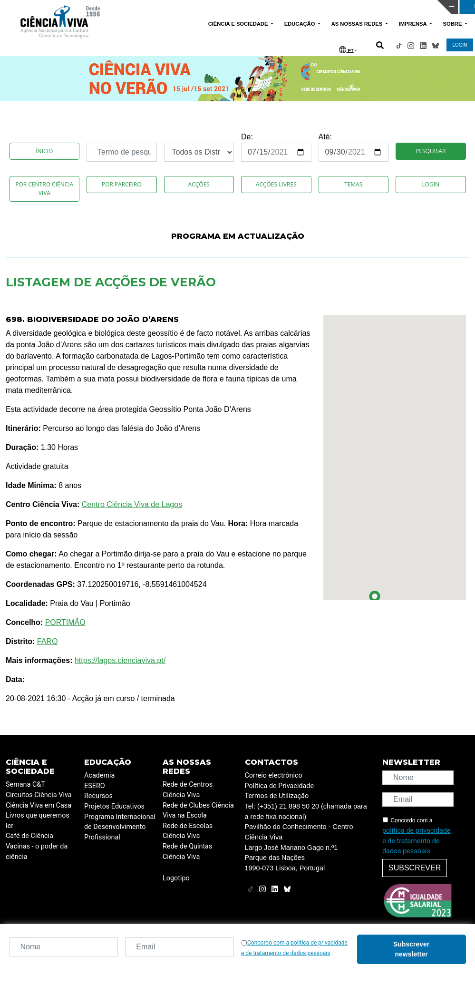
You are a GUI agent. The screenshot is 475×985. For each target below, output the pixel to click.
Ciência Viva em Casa (38, 805)
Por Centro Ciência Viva (44, 188)
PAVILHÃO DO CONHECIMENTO (211, 6)
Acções (199, 184)
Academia (99, 775)
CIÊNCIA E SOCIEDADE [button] (239, 24)
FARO (47, 641)
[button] (374, 598)
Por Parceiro (122, 184)
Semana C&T (25, 784)
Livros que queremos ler (37, 820)
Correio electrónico (273, 775)
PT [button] (346, 49)
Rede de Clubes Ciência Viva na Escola (198, 810)
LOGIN (459, 45)
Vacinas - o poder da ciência (37, 851)
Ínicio (44, 151)
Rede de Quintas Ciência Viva (187, 851)
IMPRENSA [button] (413, 24)
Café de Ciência (29, 836)
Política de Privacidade (279, 786)
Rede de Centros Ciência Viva (188, 789)
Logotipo (176, 878)
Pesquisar (431, 151)
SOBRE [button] (453, 24)
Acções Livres (276, 184)
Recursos (98, 796)
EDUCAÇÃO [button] (300, 24)
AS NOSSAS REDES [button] (357, 24)
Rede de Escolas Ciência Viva (188, 831)
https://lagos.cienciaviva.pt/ (120, 660)
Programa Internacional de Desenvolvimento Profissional (119, 827)
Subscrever (414, 868)
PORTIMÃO (65, 622)
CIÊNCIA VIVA (319, 7)
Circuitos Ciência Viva (39, 795)
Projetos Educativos (114, 806)
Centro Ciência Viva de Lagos (132, 504)
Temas (353, 184)
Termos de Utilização (277, 796)
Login (430, 184)
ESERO (94, 786)
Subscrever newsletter (411, 949)
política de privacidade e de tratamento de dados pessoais (416, 841)
